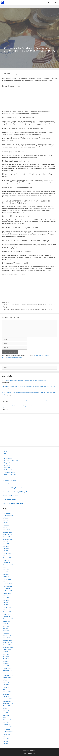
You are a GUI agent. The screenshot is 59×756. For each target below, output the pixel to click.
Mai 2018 (6, 713)
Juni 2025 (6, 520)
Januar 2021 (6, 638)
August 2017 (7, 734)
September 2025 (8, 515)
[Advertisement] (29, 31)
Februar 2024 (7, 553)
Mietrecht (7, 465)
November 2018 (8, 699)
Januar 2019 (6, 694)
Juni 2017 (6, 739)
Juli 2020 (5, 652)
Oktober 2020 (7, 645)
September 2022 (8, 591)
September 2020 (8, 647)
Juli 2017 (5, 736)
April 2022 (6, 602)
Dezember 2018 (7, 696)
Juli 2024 (5, 541)
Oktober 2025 (7, 513)
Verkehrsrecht (8, 470)
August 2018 (7, 706)
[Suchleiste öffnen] (48, 2)
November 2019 (8, 670)
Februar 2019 (7, 692)
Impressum (26, 750)
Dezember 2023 (7, 558)
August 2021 (7, 621)
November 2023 (8, 560)
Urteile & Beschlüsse (10, 474)
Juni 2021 (6, 626)
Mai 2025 (6, 522)
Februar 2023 (7, 579)
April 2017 (6, 743)
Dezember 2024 (7, 532)
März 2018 (6, 717)
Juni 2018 (6, 710)
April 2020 (6, 659)
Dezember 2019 (7, 668)
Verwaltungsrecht (9, 472)
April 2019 (6, 687)
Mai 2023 (6, 572)
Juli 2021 (5, 623)
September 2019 (8, 675)
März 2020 (6, 661)
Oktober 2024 (7, 537)
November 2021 (8, 614)
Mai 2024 (6, 546)
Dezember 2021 (7, 612)
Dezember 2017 (7, 724)
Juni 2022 (6, 598)
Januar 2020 (6, 666)
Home (5, 451)
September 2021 (8, 619)
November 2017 (8, 727)
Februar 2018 (7, 720)
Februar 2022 (7, 607)
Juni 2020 (6, 654)
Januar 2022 (6, 609)
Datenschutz (33, 750)
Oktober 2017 (7, 729)
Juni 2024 (6, 544)
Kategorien (6, 456)
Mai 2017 (6, 741)
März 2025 (6, 525)
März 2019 (6, 689)
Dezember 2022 (7, 584)
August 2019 (7, 677)
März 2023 (6, 576)
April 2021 (6, 631)
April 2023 (6, 574)
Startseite (3, 6)
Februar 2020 (7, 663)
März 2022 (6, 605)
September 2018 (8, 703)
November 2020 (8, 642)
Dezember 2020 (7, 640)
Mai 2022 (6, 600)
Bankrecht (7, 302)
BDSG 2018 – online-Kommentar (13, 503)
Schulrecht (7, 467)
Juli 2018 (5, 708)
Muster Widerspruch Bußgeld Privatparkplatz (16, 492)
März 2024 (6, 551)
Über (4, 453)
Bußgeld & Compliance (11, 460)
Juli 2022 (5, 595)
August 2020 (7, 649)
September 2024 (8, 539)
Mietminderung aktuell (9, 480)
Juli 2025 (5, 518)
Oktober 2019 (7, 673)
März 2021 (6, 633)
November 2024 (8, 534)
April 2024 (6, 548)
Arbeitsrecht (8, 458)
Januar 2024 (6, 555)
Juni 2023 (6, 569)
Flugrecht (7, 463)
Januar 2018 (6, 722)
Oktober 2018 (7, 701)
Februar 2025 (7, 527)
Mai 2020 (6, 656)
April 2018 (6, 715)
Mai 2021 (6, 628)
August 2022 (7, 593)
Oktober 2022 (7, 588)
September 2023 (8, 565)
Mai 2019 (6, 684)
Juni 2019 (6, 682)
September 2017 (8, 731)
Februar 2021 (7, 635)
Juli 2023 (5, 567)
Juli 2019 (5, 680)
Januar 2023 (6, 581)
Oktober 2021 (7, 616)
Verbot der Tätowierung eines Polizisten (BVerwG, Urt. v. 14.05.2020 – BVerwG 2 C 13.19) (28, 309)
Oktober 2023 (7, 562)
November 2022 (8, 586)
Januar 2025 (6, 529)
